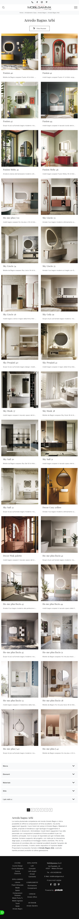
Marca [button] (5, 766)
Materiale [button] (6, 783)
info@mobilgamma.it (57, 876)
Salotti (17, 890)
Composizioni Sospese (17, 894)
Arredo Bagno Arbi (53, 12)
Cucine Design (17, 866)
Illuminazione (32, 885)
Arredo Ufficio (32, 897)
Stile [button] (5, 791)
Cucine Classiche (17, 872)
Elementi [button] (6, 774)
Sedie (18, 906)
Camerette (32, 876)
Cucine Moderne (17, 868)
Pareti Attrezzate (17, 885)
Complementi (32, 888)
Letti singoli (32, 871)
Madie (17, 888)
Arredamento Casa (30, 12)
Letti (32, 866)
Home (21, 12)
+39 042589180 (55, 872)
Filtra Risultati (39, 28)
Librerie (17, 882)
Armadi (32, 874)
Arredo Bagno (42, 12)
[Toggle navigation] (75, 7)
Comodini (32, 868)
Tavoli (17, 903)
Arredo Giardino (32, 906)
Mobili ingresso (17, 901)
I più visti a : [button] (8, 799)
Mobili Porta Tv (17, 898)
